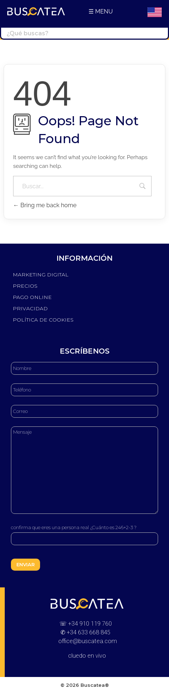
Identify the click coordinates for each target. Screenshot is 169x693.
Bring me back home (44, 205)
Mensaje (84, 470)
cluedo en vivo (87, 655)
